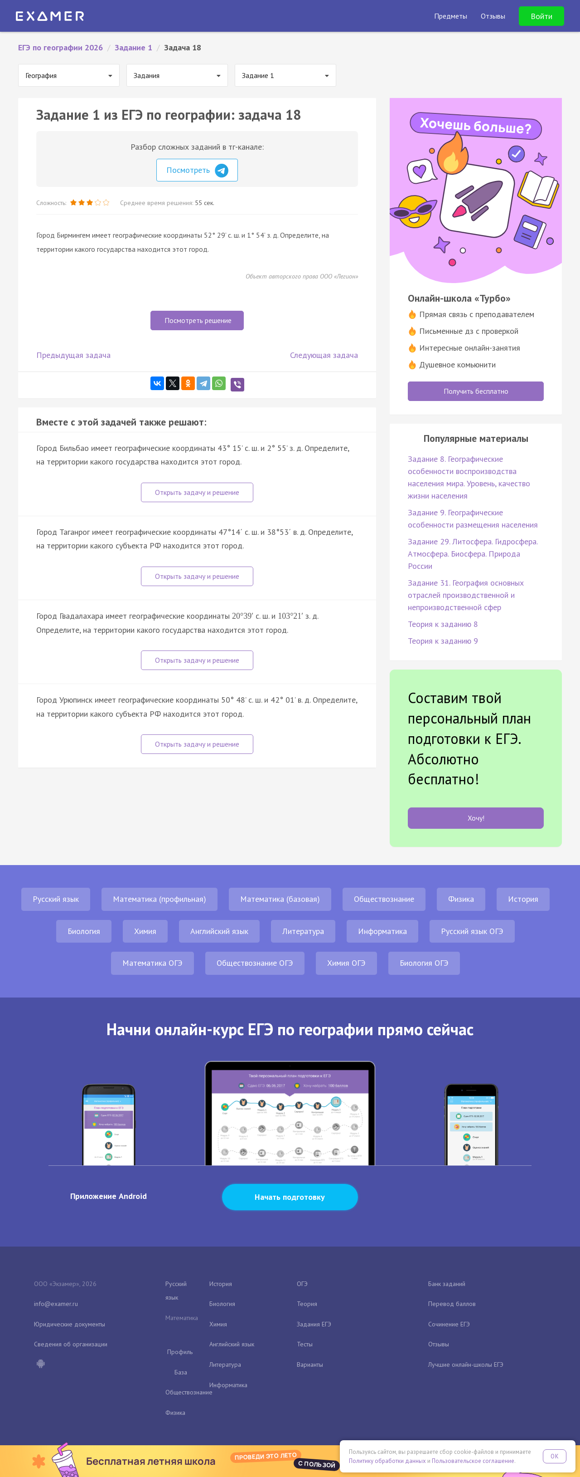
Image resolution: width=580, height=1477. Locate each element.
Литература (303, 931)
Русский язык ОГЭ (472, 931)
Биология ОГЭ (424, 963)
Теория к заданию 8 (443, 624)
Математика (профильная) (159, 899)
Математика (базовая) (280, 899)
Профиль (180, 1352)
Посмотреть (197, 170)
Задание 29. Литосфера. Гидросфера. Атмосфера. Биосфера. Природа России (472, 553)
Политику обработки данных (387, 1461)
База (180, 1372)
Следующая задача (324, 355)
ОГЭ (302, 1284)
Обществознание (384, 899)
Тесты (305, 1344)
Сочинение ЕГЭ (449, 1324)
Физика (461, 899)
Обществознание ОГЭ (255, 963)
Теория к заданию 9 (443, 641)
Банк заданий (446, 1284)
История (523, 899)
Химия (145, 931)
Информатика (382, 931)
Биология (84, 931)
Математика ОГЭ (152, 963)
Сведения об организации (70, 1344)
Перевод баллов (452, 1304)
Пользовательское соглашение (473, 1461)
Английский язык (219, 931)
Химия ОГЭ (346, 963)
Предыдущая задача (73, 355)
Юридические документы (69, 1324)
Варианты (310, 1364)
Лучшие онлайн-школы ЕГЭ (465, 1364)
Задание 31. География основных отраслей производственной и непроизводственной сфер (466, 594)
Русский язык (56, 899)
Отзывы (438, 1344)
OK (555, 1456)
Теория (307, 1304)
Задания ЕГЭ (314, 1324)
